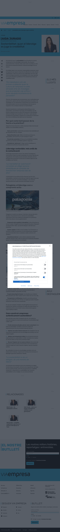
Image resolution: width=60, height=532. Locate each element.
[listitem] (30, 262)
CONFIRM (21, 281)
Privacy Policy (36, 285)
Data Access (30, 285)
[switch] (44, 265)
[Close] (50, 246)
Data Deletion (23, 285)
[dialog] (30, 266)
